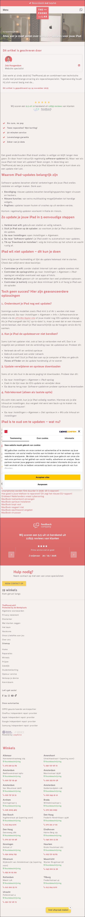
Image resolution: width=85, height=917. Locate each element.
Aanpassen (42, 484)
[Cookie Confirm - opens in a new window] (67, 431)
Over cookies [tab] (42, 438)
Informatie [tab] (69, 438)
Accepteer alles (42, 477)
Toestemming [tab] (15, 438)
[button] (79, 431)
